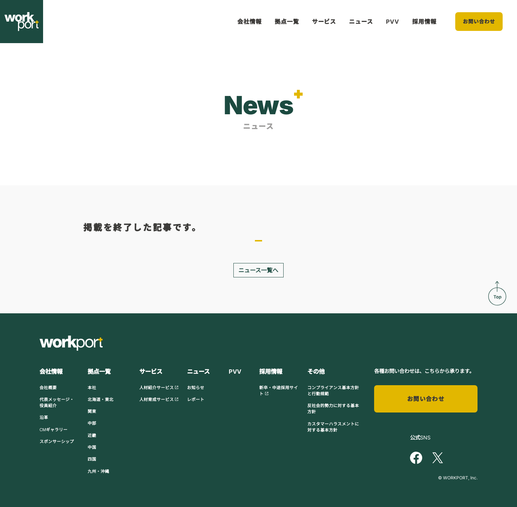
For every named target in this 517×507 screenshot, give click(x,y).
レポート (195, 399)
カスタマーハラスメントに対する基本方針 (333, 427)
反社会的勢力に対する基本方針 (333, 408)
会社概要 (48, 387)
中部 (92, 423)
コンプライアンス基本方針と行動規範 (333, 390)
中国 (92, 447)
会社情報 (249, 21)
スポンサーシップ (56, 441)
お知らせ (195, 387)
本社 (92, 387)
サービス (324, 21)
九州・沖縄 (98, 471)
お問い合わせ (479, 21)
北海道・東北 (100, 399)
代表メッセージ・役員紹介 (56, 402)
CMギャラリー (53, 429)
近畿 (92, 435)
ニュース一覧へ (258, 270)
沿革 (43, 417)
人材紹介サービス (159, 387)
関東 (92, 411)
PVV (392, 21)
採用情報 (424, 21)
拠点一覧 (287, 21)
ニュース (361, 21)
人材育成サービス (159, 399)
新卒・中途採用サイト (278, 390)
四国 (92, 459)
